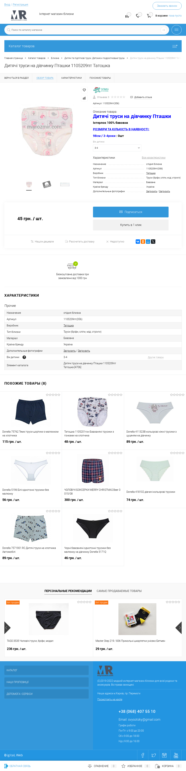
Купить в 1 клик (130, 225)
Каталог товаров (93, 46)
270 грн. (135, 649)
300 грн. (92, 502)
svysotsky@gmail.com (144, 720)
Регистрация (20, 4)
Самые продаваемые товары (119, 591)
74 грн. (155, 502)
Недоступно (115, 241)
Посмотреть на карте (109, 699)
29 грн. (75, 649)
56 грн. (30, 502)
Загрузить (151, 191)
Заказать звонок (167, 5)
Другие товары (156, 357)
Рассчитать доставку (79, 241)
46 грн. (92, 560)
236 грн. (16, 649)
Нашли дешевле (42, 241)
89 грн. (155, 444)
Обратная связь (17, 766)
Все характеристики (153, 157)
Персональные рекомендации (68, 591)
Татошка (150, 173)
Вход (7, 4)
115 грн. (30, 444)
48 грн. (92, 444)
